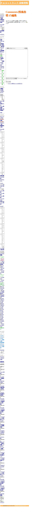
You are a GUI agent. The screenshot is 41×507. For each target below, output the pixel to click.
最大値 (2, 46)
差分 (24, 20)
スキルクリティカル (2, 68)
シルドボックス (2, 316)
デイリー (2, 122)
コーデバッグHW (2, 272)
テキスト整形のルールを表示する (15, 91)
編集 (17, 20)
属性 (1, 39)
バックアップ (23, 22)
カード (1, 92)
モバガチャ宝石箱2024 (2, 292)
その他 (1, 89)
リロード (9, 20)
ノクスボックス (2, 310)
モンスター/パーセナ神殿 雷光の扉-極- (2, 410)
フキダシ (2, 91)
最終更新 (17, 22)
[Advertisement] (24, 3)
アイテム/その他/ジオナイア (2, 432)
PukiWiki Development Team (20, 505)
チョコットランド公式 (2, 358)
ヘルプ (7, 23)
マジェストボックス (2, 325)
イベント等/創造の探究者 (2, 394)
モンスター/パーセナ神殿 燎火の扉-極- (2, 401)
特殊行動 (2, 175)
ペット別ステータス (2, 186)
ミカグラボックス (2, 300)
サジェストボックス (2, 321)
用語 (2, 18)
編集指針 (2, 361)
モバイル (2, 350)
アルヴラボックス (2, 305)
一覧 (7, 22)
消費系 (1, 88)
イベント (2, 34)
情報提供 (2, 19)
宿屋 (1, 120)
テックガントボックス (2, 288)
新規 (14, 20)
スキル (1, 57)
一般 (1, 124)
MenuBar (2, 424)
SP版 (1, 126)
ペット (1, 183)
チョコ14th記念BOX (2, 296)
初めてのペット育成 (2, 203)
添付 (21, 20)
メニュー (2, 502)
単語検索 (11, 22)
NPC (1, 112)
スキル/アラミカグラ (2, 467)
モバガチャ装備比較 (2, 263)
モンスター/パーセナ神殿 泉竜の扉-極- (2, 482)
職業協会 (2, 125)
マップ (1, 206)
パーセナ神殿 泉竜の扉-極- (2, 387)
